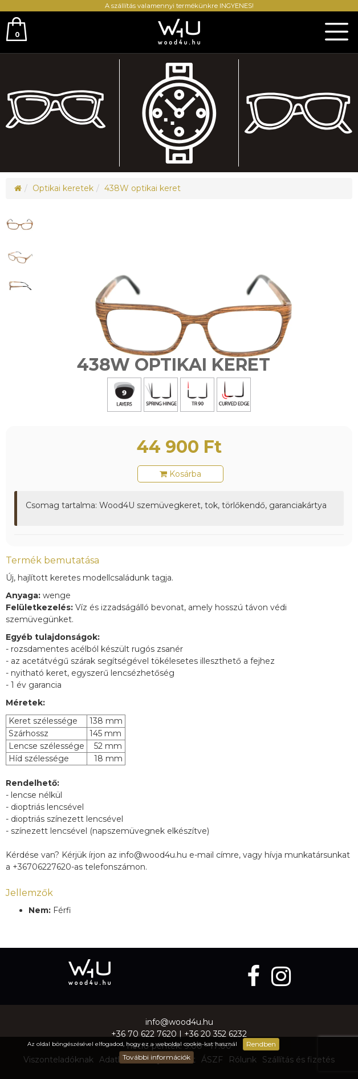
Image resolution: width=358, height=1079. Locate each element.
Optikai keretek (62, 188)
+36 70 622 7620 (144, 1034)
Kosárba (180, 474)
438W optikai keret (142, 188)
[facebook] (256, 976)
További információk (156, 1057)
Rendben (261, 1044)
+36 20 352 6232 (215, 1034)
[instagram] (281, 976)
